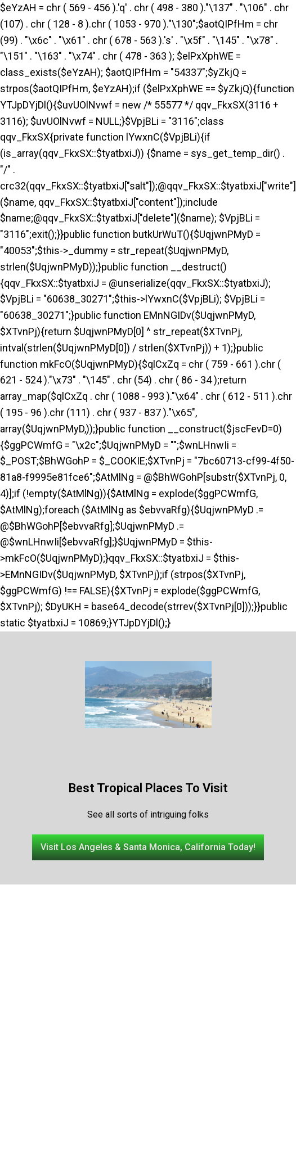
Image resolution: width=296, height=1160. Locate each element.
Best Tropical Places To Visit (148, 788)
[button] (148, 847)
